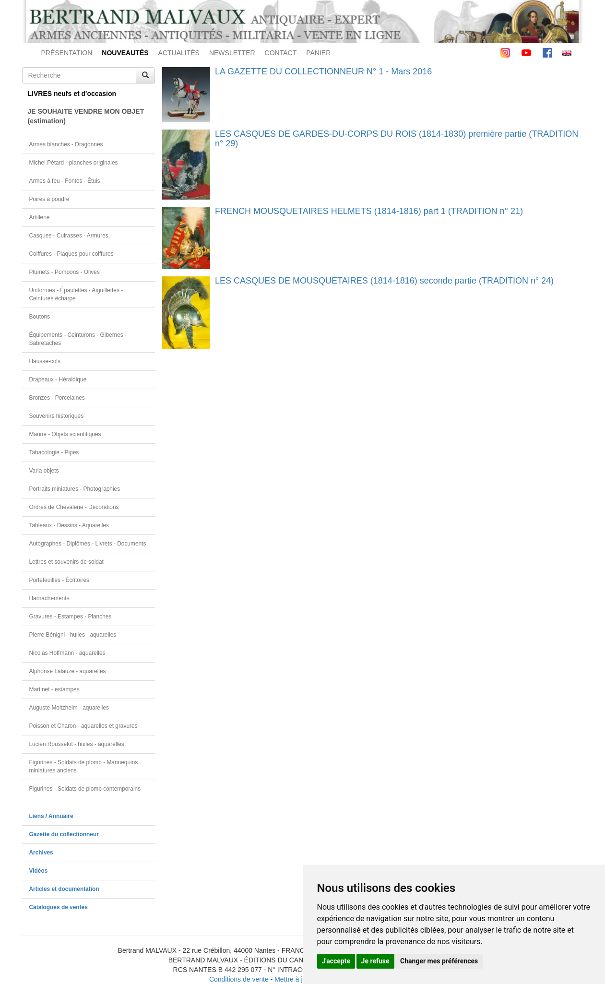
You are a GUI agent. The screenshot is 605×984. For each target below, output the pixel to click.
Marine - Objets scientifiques (65, 434)
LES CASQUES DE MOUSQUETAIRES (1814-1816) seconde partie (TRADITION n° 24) (384, 280)
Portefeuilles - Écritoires (59, 580)
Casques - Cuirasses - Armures (68, 235)
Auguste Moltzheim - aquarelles (69, 707)
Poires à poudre (49, 199)
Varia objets (44, 470)
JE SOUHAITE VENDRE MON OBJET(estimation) (86, 116)
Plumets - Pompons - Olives (64, 272)
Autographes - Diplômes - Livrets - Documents (87, 543)
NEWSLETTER (232, 53)
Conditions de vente (239, 979)
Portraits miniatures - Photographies (74, 489)
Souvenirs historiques (56, 416)
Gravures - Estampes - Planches (70, 616)
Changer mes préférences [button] (439, 961)
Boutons (39, 316)
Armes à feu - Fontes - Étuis (64, 181)
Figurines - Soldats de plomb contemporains (85, 788)
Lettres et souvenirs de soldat (66, 561)
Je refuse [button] (375, 961)
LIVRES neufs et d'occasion (72, 93)
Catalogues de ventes (58, 907)
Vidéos (38, 870)
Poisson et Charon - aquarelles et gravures (83, 726)
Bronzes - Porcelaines (57, 397)
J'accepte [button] (336, 961)
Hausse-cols (44, 361)
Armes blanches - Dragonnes (66, 144)
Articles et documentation (64, 889)
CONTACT (281, 53)
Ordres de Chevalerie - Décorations (74, 507)
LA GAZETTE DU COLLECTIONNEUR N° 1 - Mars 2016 (323, 71)
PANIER (318, 53)
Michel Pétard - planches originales (73, 162)
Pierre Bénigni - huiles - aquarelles (73, 634)
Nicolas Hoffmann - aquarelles (67, 653)
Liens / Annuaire (51, 816)
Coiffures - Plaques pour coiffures (71, 253)
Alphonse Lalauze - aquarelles (67, 671)
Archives (41, 852)
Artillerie (39, 217)
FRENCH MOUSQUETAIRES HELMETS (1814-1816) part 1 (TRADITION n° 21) (369, 211)
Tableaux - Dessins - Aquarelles (69, 525)
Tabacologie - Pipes (54, 452)
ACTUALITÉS (179, 53)
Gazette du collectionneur (64, 834)
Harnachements (49, 598)
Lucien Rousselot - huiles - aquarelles (76, 744)
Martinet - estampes (54, 689)
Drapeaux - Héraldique (58, 379)
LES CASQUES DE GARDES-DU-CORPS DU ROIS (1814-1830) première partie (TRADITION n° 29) (396, 138)
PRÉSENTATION (67, 53)
